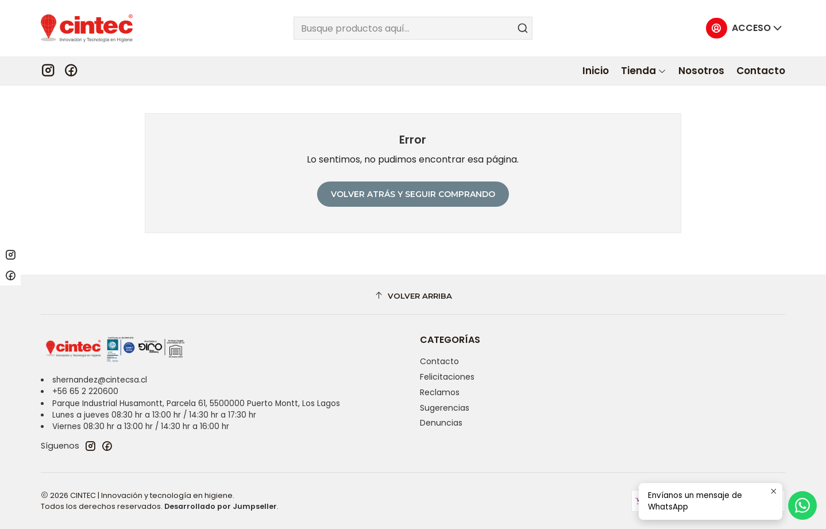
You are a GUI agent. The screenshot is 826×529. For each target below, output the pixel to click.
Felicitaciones (447, 377)
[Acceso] (744, 28)
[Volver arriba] (413, 296)
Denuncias (441, 422)
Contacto (439, 361)
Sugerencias (444, 408)
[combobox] (413, 28)
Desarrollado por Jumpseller (220, 506)
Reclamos (440, 392)
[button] (643, 70)
